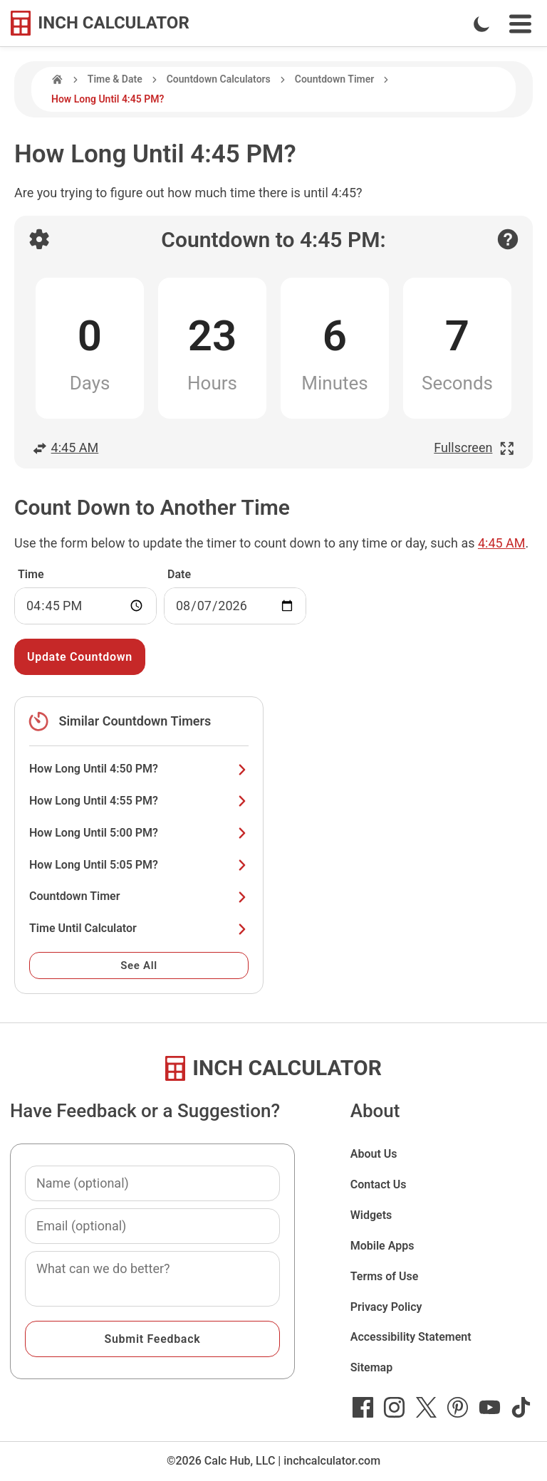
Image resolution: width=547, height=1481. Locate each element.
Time (31, 574)
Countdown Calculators (219, 79)
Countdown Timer (334, 79)
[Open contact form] (508, 239)
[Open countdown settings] (39, 239)
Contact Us (378, 1184)
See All (138, 965)
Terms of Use (384, 1276)
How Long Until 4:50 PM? (139, 768)
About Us (373, 1154)
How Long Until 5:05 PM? (139, 865)
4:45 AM (65, 447)
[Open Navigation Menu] (520, 24)
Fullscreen (474, 447)
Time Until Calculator (139, 928)
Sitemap (371, 1367)
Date (179, 574)
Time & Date (115, 79)
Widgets (371, 1215)
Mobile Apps (382, 1245)
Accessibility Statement (411, 1337)
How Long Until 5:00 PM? (139, 832)
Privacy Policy (386, 1307)
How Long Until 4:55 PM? (139, 800)
